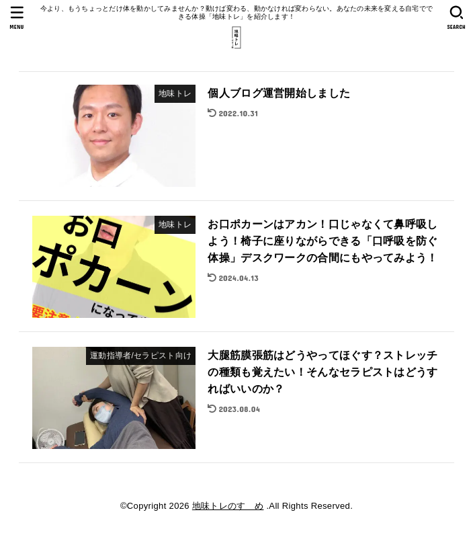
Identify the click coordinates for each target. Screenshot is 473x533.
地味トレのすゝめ (228, 506)
